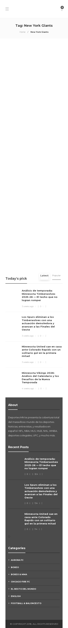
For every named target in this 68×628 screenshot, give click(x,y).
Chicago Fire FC (20, 581)
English (16, 596)
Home (22, 32)
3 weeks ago (28, 306)
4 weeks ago (28, 388)
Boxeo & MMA (19, 574)
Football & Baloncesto (26, 603)
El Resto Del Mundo (23, 589)
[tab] (44, 276)
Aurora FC (17, 560)
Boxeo (15, 567)
